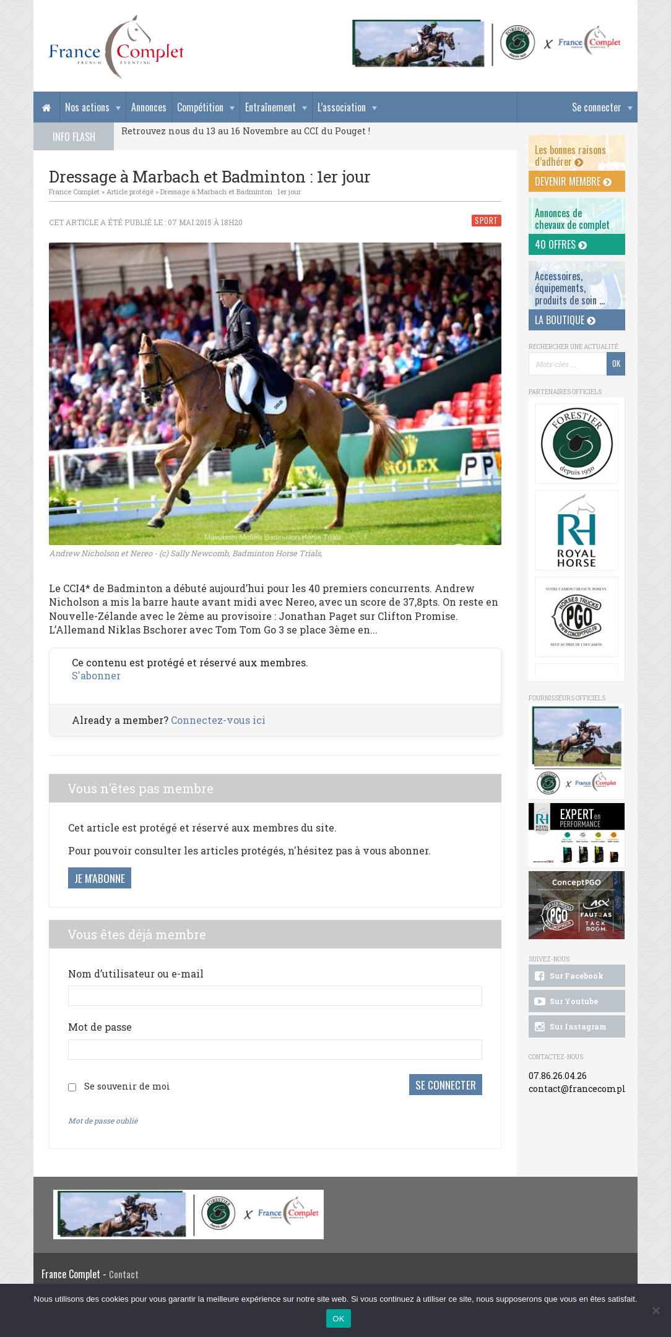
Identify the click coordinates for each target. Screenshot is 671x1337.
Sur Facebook (567, 976)
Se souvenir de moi (127, 1086)
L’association (342, 107)
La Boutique (565, 319)
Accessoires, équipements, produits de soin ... (570, 288)
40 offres (561, 244)
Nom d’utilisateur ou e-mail (136, 973)
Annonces (149, 107)
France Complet (74, 191)
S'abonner (96, 675)
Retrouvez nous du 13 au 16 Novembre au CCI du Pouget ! (245, 131)
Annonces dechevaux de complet (572, 218)
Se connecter (596, 107)
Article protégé (130, 191)
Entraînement (270, 107)
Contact (124, 1274)
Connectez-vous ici (218, 719)
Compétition (200, 107)
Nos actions (87, 107)
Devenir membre (573, 181)
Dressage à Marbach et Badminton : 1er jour (230, 191)
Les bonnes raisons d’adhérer (570, 155)
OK (338, 1318)
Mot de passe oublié (102, 1120)
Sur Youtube (564, 1001)
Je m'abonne (99, 878)
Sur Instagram (569, 1027)
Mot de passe (100, 1026)
